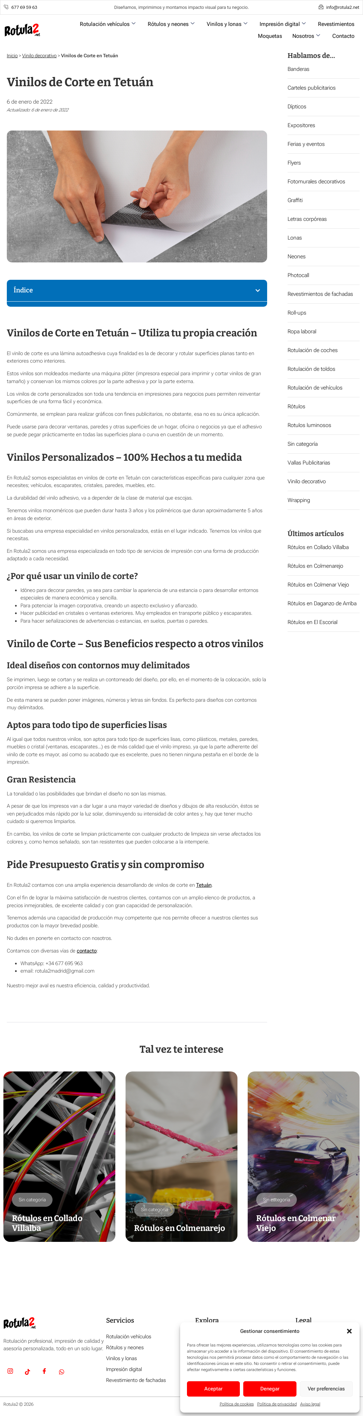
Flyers (294, 162)
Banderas (298, 69)
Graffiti (295, 200)
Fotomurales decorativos (316, 181)
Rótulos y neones (171, 24)
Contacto (343, 36)
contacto (87, 951)
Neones (297, 256)
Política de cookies (237, 1404)
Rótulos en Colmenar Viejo (318, 584)
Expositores (301, 125)
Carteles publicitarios (312, 88)
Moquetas (270, 36)
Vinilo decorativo (39, 55)
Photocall (298, 275)
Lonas (295, 237)
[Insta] (10, 1372)
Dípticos (297, 106)
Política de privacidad (277, 1404)
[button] (349, 1331)
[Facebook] (44, 1372)
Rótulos (296, 406)
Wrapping (299, 500)
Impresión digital (283, 24)
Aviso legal (310, 1404)
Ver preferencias (326, 1389)
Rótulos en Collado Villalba (318, 547)
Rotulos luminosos (309, 425)
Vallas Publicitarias (309, 462)
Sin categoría (303, 444)
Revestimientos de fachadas (320, 294)
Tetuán (204, 885)
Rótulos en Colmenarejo (315, 566)
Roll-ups (297, 312)
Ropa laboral (302, 331)
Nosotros (306, 36)
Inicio (12, 55)
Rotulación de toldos (311, 369)
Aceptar (213, 1389)
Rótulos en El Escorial (312, 622)
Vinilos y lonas (227, 24)
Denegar (269, 1389)
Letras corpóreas (307, 219)
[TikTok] (27, 1372)
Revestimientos (336, 24)
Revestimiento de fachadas (136, 1380)
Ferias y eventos (306, 144)
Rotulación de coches (313, 350)
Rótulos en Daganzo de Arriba (322, 603)
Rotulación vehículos (107, 24)
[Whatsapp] (61, 1372)
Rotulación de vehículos (315, 387)
